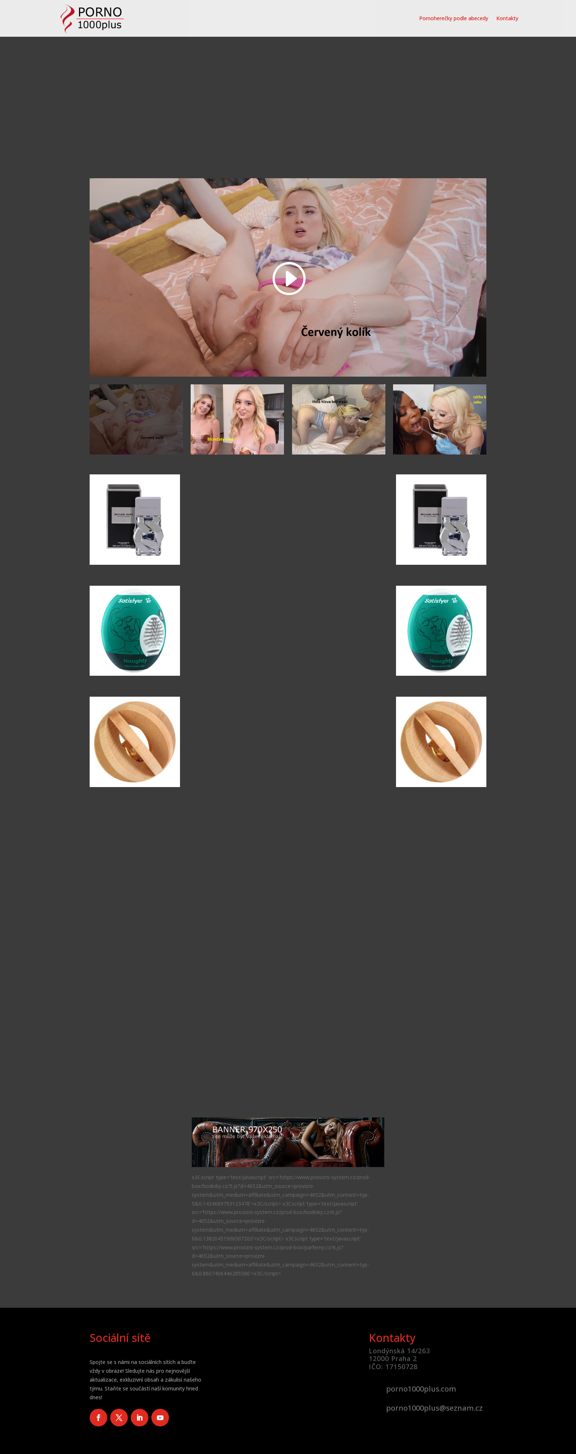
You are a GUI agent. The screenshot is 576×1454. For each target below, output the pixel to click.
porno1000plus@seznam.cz (434, 1408)
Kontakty (507, 18)
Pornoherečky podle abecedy (453, 18)
